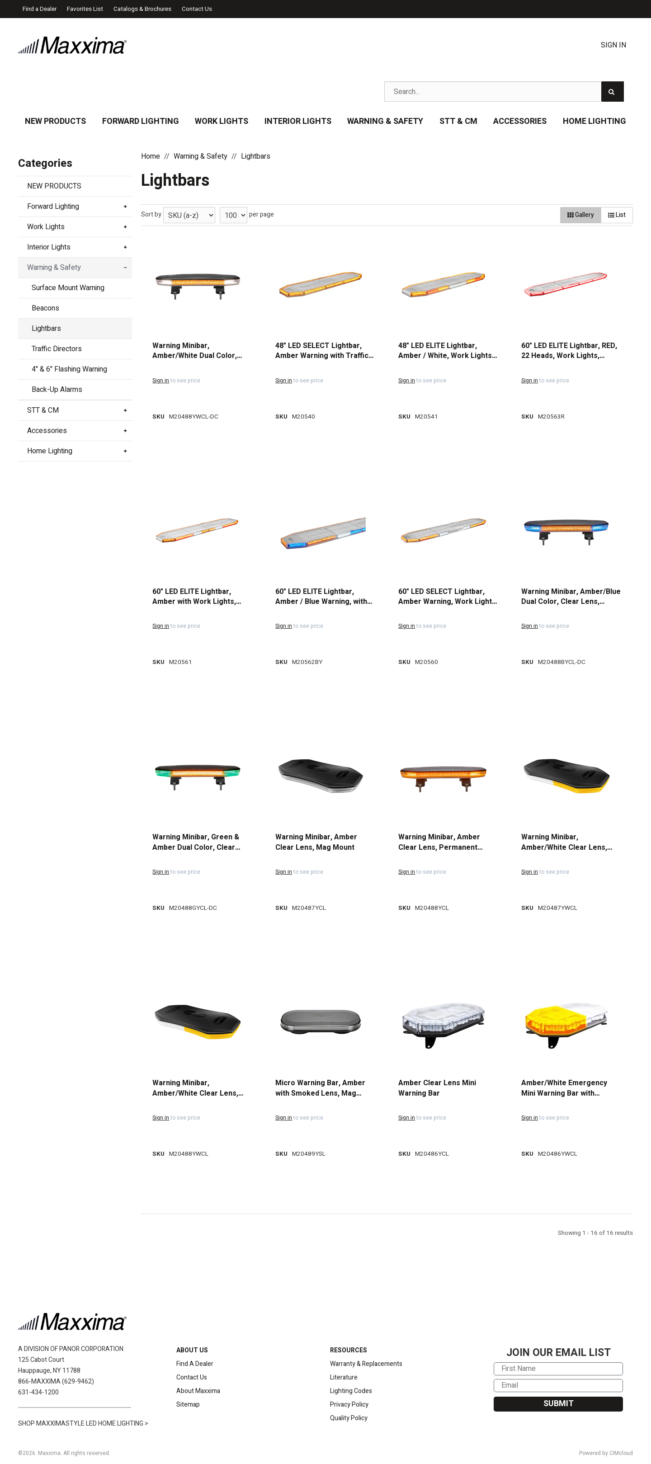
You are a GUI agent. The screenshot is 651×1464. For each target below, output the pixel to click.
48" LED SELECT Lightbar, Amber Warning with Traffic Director (321, 351)
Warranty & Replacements (366, 1364)
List (617, 215)
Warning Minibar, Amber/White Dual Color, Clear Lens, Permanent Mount (194, 351)
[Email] (558, 1385)
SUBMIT (558, 1404)
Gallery (580, 215)
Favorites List (85, 9)
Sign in (160, 381)
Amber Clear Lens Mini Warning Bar (437, 1088)
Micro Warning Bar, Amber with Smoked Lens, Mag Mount (320, 1088)
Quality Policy (349, 1418)
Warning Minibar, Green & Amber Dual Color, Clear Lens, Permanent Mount (195, 842)
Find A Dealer (194, 1364)
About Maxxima (198, 1391)
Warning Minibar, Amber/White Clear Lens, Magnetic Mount (564, 842)
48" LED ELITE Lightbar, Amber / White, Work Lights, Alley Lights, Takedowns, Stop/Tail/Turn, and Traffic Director (446, 351)
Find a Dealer (40, 9)
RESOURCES (348, 1350)
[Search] (612, 91)
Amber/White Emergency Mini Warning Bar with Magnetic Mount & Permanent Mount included (567, 1088)
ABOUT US (192, 1350)
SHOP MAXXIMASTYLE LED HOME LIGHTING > (83, 1423)
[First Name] (558, 1368)
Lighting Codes (351, 1391)
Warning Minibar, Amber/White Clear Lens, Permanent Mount (195, 1088)
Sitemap (188, 1404)
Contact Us (197, 9)
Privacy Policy (349, 1404)
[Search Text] (504, 91)
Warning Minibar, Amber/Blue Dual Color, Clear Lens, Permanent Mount (571, 597)
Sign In (613, 45)
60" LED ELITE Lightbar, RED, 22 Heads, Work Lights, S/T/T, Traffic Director (569, 351)
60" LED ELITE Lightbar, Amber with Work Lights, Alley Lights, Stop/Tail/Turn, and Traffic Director (199, 597)
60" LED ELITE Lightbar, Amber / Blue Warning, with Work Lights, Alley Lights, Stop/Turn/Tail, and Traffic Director (321, 597)
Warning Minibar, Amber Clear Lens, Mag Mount (316, 842)
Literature (344, 1377)
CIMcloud (621, 1453)
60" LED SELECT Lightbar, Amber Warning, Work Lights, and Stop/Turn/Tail (448, 597)
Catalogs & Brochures (142, 9)
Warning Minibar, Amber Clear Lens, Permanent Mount (439, 842)
